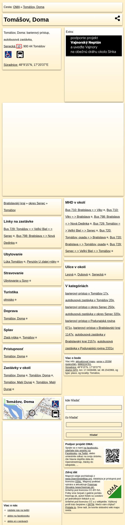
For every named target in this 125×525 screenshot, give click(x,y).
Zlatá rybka (11, 337)
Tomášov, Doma (33, 7)
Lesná (69, 274)
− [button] (9, 115)
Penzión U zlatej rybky (41, 261)
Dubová (83, 274)
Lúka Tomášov (13, 261)
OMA (16, 7)
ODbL (78, 481)
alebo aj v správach (17, 521)
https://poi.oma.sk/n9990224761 (106, 193)
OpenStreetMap (59, 193)
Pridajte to (70, 507)
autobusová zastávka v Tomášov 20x (89, 300)
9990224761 (84, 364)
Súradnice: (11, 64)
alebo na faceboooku (18, 515)
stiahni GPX (71, 370)
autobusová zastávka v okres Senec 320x (92, 314)
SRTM (90, 504)
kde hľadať (72, 400)
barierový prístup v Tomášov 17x (86, 293)
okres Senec (36, 203)
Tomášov (10, 210)
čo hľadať (71, 417)
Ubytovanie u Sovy (16, 280)
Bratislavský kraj (14, 203)
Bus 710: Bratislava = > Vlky (83, 210)
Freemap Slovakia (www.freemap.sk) (81, 486)
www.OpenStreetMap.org (78, 478)
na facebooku (91, 447)
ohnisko (9, 299)
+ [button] (9, 109)
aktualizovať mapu (85, 361)
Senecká (13, 46)
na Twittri (83, 453)
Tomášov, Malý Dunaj (18, 382)
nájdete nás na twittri (18, 510)
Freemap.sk (78, 193)
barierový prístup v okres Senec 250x (89, 307)
